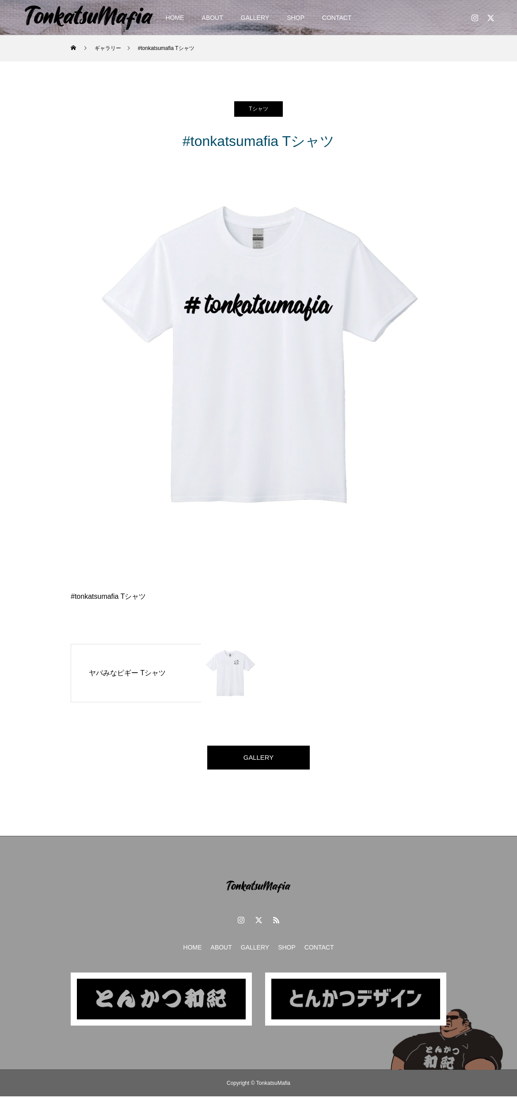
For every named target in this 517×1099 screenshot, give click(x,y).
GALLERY (255, 17)
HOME (175, 17)
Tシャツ (258, 109)
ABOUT (212, 17)
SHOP (295, 17)
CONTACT (337, 17)
